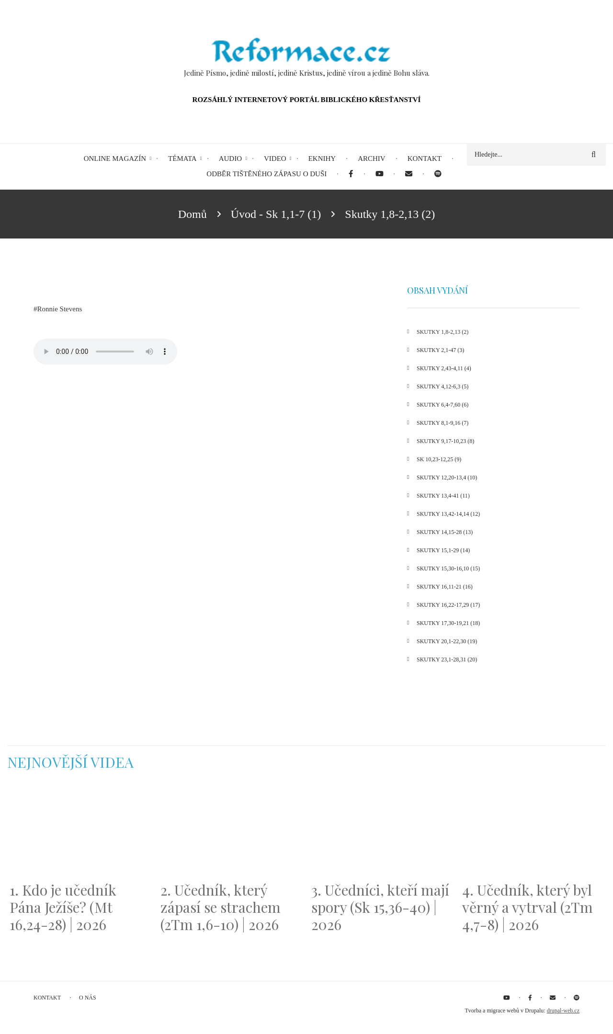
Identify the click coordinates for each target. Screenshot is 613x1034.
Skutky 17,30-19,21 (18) (448, 623)
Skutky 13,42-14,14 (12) (448, 514)
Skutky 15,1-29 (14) (443, 550)
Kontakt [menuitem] (425, 158)
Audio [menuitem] (230, 158)
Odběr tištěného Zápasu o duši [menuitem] (266, 174)
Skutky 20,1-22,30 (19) (447, 641)
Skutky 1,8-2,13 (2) (442, 332)
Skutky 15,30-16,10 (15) (448, 568)
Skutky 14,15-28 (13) (445, 532)
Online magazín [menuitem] (115, 158)
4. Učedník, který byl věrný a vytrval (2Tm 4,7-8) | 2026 (527, 907)
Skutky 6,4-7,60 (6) (442, 404)
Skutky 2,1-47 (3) (440, 350)
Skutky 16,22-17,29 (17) (448, 605)
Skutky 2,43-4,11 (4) (444, 368)
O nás (87, 997)
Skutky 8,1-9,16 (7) (442, 423)
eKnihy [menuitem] (322, 158)
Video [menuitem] (275, 158)
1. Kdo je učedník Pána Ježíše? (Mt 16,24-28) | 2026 (63, 907)
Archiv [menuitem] (372, 158)
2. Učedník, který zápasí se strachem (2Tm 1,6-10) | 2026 (220, 907)
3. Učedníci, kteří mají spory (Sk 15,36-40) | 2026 (380, 907)
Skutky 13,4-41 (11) (443, 495)
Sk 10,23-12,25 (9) (439, 459)
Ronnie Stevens (59, 309)
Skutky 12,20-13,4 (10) (447, 477)
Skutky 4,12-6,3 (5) (442, 386)
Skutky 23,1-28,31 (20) (447, 659)
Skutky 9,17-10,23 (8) (445, 441)
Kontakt (47, 997)
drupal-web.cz (563, 1010)
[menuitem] (351, 174)
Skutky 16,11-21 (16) (445, 586)
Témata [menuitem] (182, 158)
